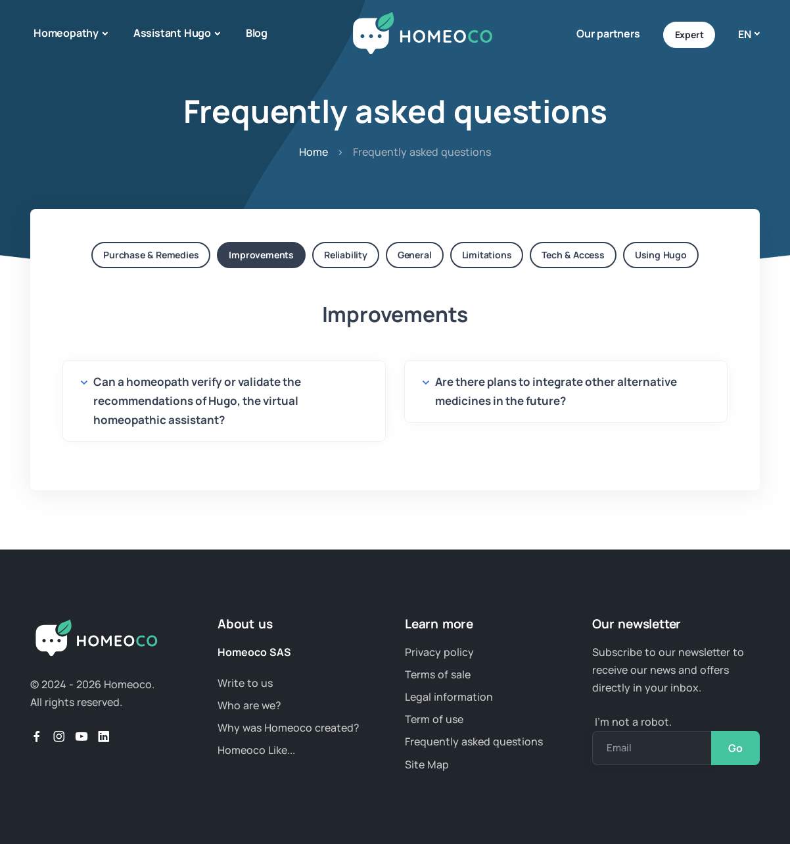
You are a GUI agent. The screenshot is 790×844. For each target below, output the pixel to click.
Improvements (261, 254)
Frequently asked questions (474, 741)
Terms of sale (438, 674)
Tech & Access (573, 254)
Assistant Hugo (172, 33)
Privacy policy (439, 652)
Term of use (434, 719)
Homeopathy (66, 33)
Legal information (449, 697)
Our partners (608, 33)
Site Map (427, 764)
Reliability (345, 254)
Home (313, 152)
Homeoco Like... (256, 750)
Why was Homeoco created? (289, 727)
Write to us (245, 683)
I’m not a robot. (632, 722)
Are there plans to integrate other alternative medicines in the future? (556, 391)
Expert (689, 34)
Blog (256, 33)
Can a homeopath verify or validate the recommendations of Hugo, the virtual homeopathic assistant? (197, 400)
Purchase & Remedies (150, 254)
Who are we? (249, 705)
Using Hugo (661, 254)
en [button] (744, 34)
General (415, 254)
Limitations (487, 254)
